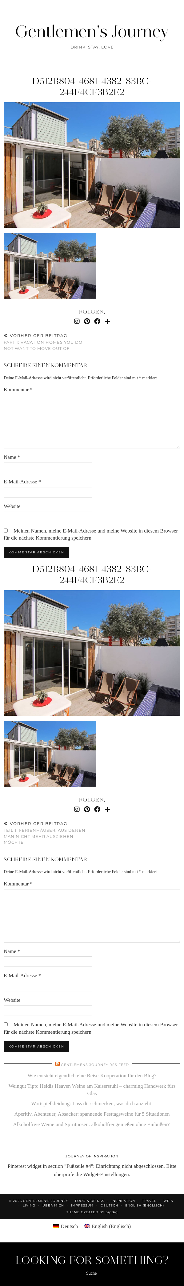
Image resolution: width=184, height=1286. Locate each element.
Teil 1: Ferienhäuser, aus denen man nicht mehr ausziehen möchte (48, 833)
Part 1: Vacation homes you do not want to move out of (48, 342)
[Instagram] (77, 321)
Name (12, 457)
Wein (168, 1201)
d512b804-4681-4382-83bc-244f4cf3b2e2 (92, 86)
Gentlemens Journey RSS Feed (95, 1065)
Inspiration (123, 1201)
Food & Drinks (89, 1201)
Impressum (82, 1205)
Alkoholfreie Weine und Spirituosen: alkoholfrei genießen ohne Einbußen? (92, 1124)
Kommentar (18, 390)
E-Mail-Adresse (22, 482)
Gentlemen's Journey (92, 31)
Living (29, 1205)
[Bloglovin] (107, 321)
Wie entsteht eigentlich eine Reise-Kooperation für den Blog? (92, 1076)
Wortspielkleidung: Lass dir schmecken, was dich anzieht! (92, 1103)
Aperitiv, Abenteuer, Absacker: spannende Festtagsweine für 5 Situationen (92, 1114)
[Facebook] (97, 321)
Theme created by (92, 1212)
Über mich (53, 1205)
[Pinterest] (87, 321)
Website (12, 506)
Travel (149, 1201)
